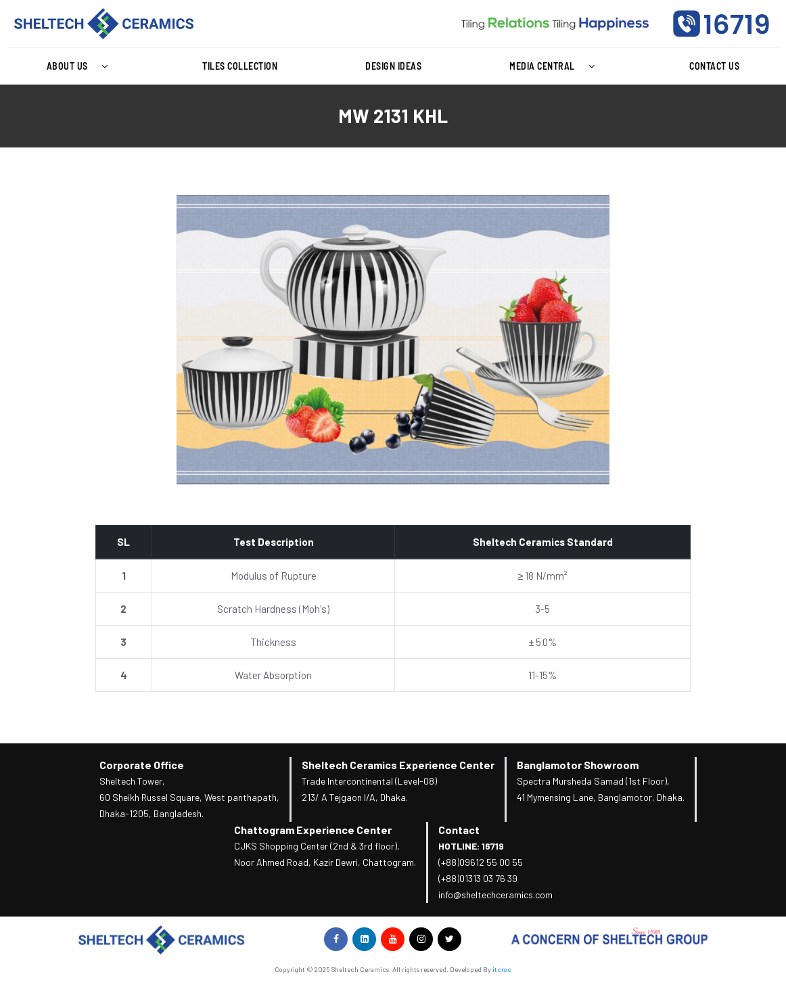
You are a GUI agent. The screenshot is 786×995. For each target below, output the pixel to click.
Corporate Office (141, 764)
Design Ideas (393, 66)
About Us (81, 66)
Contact (459, 829)
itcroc (501, 969)
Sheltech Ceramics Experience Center (398, 764)
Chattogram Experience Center (313, 829)
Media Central (555, 66)
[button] (80, 66)
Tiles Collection (239, 66)
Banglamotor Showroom (578, 764)
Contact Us (714, 66)
